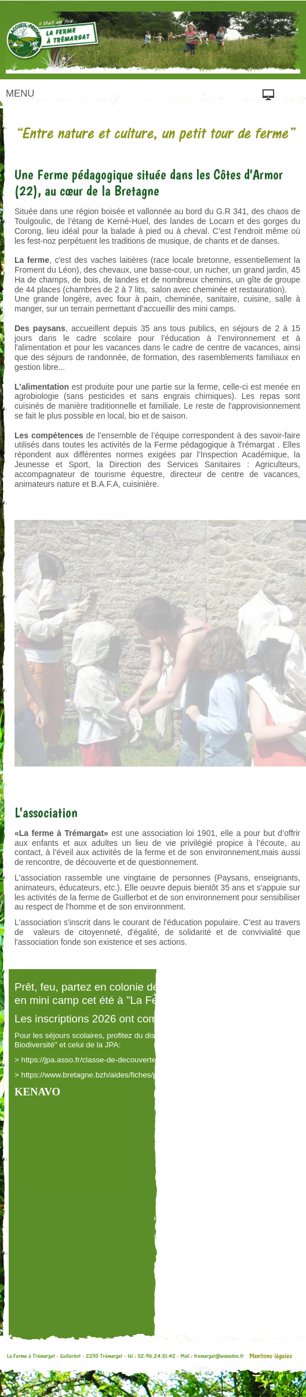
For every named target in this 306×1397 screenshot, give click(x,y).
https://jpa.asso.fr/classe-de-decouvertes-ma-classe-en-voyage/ (130, 1059)
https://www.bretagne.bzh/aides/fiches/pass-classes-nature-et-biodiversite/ (148, 1074)
